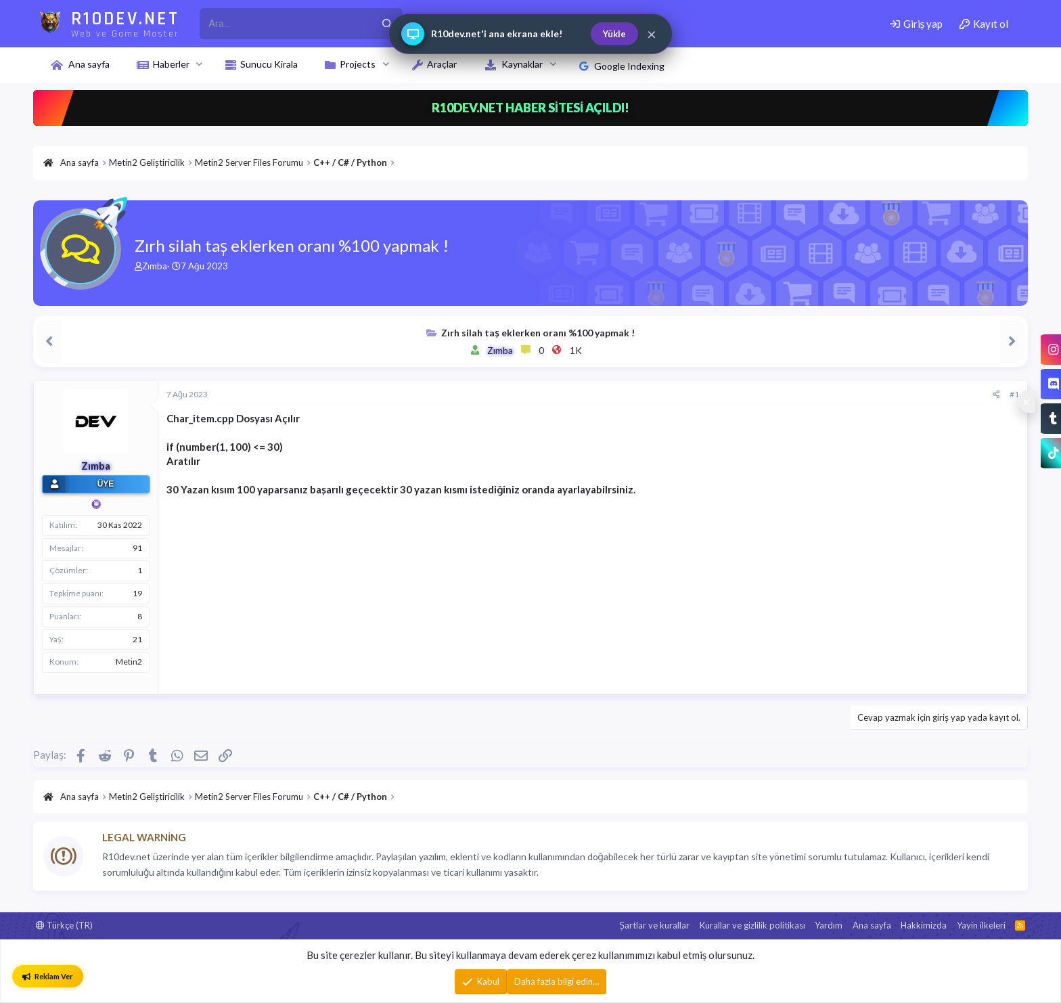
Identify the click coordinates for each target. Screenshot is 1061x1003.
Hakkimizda (924, 925)
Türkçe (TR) (64, 925)
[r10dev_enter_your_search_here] (285, 23)
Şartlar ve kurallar (654, 925)
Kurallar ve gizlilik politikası (752, 925)
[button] (199, 64)
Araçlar (442, 64)
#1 (1014, 394)
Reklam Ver (47, 976)
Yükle (614, 33)
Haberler (171, 64)
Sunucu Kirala (269, 64)
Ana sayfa (89, 64)
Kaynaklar (522, 64)
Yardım (828, 925)
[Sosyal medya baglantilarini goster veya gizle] (1026, 401)
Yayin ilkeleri (981, 925)
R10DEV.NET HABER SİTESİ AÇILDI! (531, 107)
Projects (358, 64)
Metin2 (129, 661)
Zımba (154, 266)
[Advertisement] (572, 591)
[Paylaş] (996, 395)
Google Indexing (621, 66)
